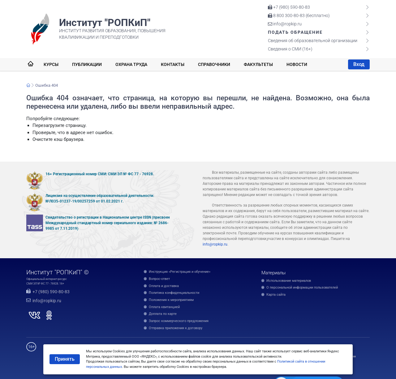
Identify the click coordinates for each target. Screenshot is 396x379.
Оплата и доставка (164, 286)
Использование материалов (288, 281)
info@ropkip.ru (285, 23)
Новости (296, 64)
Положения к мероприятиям (171, 300)
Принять (65, 359)
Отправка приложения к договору (175, 328)
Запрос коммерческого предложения (179, 321)
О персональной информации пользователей (302, 287)
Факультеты (258, 64)
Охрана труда (131, 64)
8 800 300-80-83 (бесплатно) (299, 15)
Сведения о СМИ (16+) (290, 48)
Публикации (87, 64)
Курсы (51, 64)
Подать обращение (295, 32)
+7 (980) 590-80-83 (289, 7)
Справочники (214, 64)
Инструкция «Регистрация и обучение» (179, 272)
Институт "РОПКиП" (104, 22)
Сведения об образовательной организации (312, 40)
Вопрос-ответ (159, 279)
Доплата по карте (163, 314)
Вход (358, 64)
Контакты (172, 64)
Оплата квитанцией (164, 307)
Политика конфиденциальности (174, 293)
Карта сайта (276, 295)
